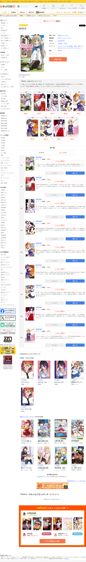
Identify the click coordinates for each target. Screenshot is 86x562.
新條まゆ (3, 225)
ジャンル (59, 12)
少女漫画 (3, 140)
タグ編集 (22, 77)
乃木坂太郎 (3, 237)
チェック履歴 (4, 69)
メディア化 (70, 48)
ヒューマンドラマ (5, 158)
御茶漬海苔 (3, 207)
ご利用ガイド (4, 81)
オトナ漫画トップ (5, 48)
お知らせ (3, 76)
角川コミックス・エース (26, 416)
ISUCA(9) (39, 329)
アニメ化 (65, 46)
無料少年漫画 (4, 128)
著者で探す (3, 98)
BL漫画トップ (4, 45)
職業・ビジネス (4, 163)
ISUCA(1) (39, 157)
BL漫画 (2, 150)
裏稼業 (71, 46)
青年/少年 (31, 12)
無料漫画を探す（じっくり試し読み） (76, 481)
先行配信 (13, 12)
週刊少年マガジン (5, 272)
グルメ (2, 180)
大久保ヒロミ (4, 205)
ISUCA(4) (39, 221)
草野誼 (2, 217)
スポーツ (3, 170)
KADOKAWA (61, 40)
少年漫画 (3, 145)
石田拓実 (3, 197)
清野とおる (3, 227)
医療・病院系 (4, 183)
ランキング (67, 12)
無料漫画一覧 (4, 118)
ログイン (3, 67)
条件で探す (3, 93)
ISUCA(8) (39, 307)
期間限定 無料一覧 (5, 130)
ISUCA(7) (39, 285)
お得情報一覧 (4, 57)
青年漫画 (3, 142)
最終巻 (41, 152)
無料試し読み (58, 59)
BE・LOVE (3, 254)
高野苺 (2, 232)
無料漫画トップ (4, 23)
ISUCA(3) (39, 199)
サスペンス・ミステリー (6, 165)
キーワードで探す (5, 103)
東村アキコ (3, 240)
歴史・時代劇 (4, 168)
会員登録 (3, 64)
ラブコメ (60, 46)
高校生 (75, 46)
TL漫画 (2, 147)
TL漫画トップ (4, 43)
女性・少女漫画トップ (6, 38)
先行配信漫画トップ (5, 35)
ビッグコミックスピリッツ (7, 267)
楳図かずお (3, 202)
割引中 (26, 113)
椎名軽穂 (3, 222)
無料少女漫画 (4, 123)
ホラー (2, 175)
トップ (4, 12)
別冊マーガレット (5, 279)
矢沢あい (3, 247)
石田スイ (3, 195)
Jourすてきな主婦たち (6, 284)
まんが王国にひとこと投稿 (7, 86)
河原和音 (3, 210)
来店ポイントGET (5, 55)
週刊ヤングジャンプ (5, 274)
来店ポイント (82, 12)
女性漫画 (3, 137)
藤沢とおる (3, 242)
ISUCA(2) (39, 177)
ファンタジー (77, 48)
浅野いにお (3, 192)
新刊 (74, 12)
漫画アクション (4, 300)
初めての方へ (4, 84)
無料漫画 (40, 12)
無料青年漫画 (4, 125)
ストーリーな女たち (5, 257)
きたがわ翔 (3, 212)
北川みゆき (3, 215)
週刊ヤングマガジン (5, 262)
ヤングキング (4, 294)
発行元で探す (4, 106)
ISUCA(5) (39, 243)
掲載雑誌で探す (4, 101)
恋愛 (2, 155)
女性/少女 (22, 12)
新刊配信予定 (4, 30)
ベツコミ (3, 282)
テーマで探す (4, 96)
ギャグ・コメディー (5, 160)
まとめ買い (63, 152)
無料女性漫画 (4, 120)
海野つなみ (3, 200)
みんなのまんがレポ (5, 108)
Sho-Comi (3, 289)
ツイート (83, 25)
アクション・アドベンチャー (7, 173)
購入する (75, 173)
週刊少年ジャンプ (5, 264)
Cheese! (3, 277)
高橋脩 (63, 35)
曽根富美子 (3, 230)
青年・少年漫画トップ (6, 40)
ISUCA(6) (39, 265)
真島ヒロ (3, 245)
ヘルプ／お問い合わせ (6, 79)
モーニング (3, 287)
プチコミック (4, 259)
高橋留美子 (3, 235)
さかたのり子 (4, 220)
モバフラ (3, 302)
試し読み (54, 173)
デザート (3, 297)
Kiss (2, 269)
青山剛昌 (3, 190)
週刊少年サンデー (5, 292)
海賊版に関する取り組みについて (7, 344)
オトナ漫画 (3, 153)
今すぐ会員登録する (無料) (52, 541)
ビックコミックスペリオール (7, 305)
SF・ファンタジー (5, 178)
